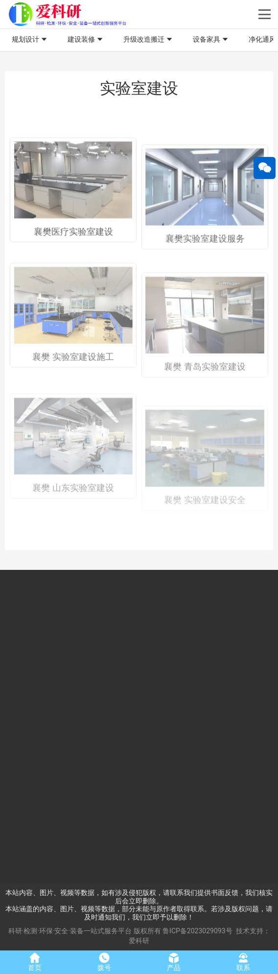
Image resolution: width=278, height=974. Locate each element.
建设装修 (86, 39)
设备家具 (211, 39)
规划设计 (30, 39)
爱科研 (139, 941)
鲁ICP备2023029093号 (197, 931)
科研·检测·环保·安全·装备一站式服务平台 (70, 931)
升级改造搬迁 (148, 39)
